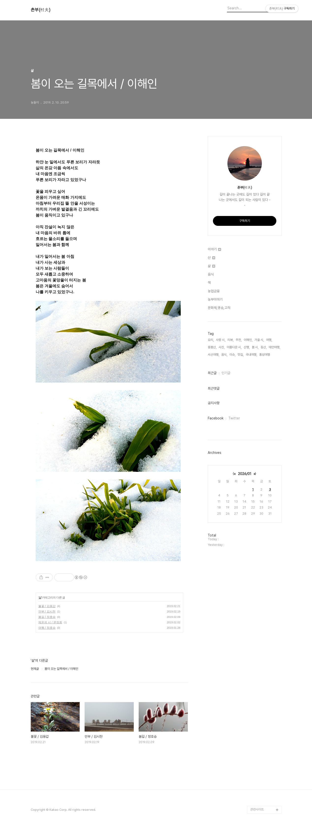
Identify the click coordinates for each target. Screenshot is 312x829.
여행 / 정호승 (47, 627)
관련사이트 (257, 809)
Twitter (234, 418)
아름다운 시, (234, 347)
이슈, (232, 354)
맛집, (241, 354)
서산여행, (213, 354)
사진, (222, 347)
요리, (211, 340)
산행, (247, 347)
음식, (224, 354)
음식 (211, 274)
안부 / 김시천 (47, 611)
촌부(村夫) (40, 9)
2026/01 (244, 474)
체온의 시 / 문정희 (50, 622)
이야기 (214, 249)
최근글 (212, 373)
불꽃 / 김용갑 (47, 606)
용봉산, (212, 347)
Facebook (215, 418)
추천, (239, 340)
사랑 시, (220, 340)
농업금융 (214, 291)
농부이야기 (215, 299)
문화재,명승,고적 (219, 308)
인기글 (226, 373)
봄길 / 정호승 (47, 617)
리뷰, (230, 340)
